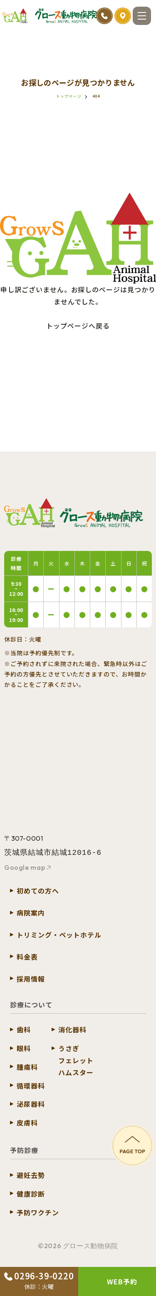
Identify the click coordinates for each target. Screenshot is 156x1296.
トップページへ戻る (78, 326)
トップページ (68, 96)
